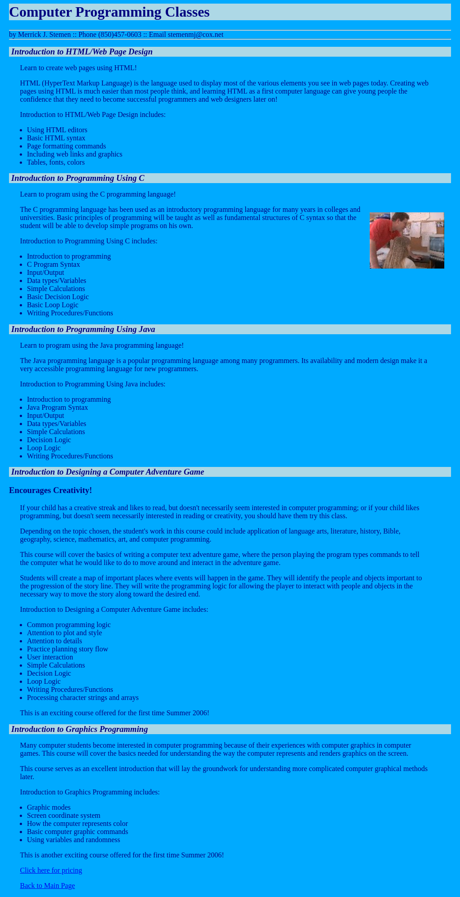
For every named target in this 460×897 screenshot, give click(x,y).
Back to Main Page (47, 885)
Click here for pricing (51, 870)
